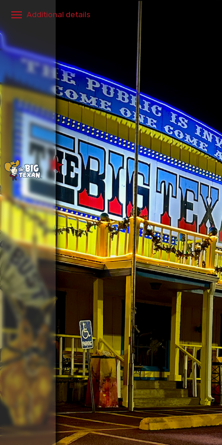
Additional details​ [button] (59, 14)
